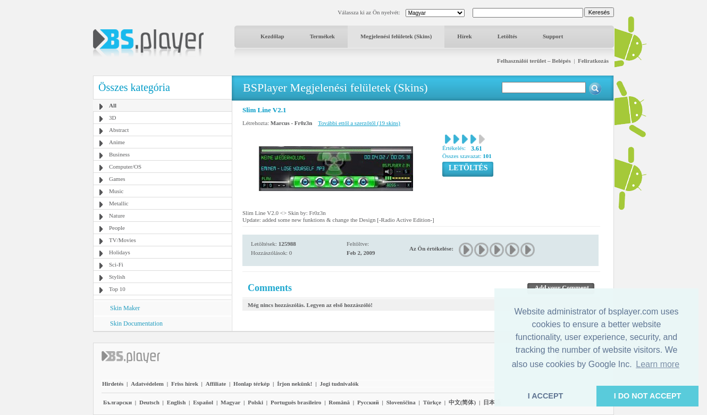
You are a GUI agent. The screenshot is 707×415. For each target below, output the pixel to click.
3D (112, 117)
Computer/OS (125, 166)
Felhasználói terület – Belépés (534, 60)
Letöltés (507, 36)
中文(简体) (462, 402)
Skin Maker (125, 308)
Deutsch (149, 402)
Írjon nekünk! (294, 383)
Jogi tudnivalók (338, 383)
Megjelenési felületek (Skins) (396, 36)
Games (117, 179)
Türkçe (432, 402)
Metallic (119, 203)
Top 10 (117, 289)
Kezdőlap (272, 36)
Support (553, 36)
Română (339, 402)
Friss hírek (184, 383)
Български (117, 402)
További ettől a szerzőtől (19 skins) (359, 123)
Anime (117, 142)
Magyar (230, 402)
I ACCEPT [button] (545, 396)
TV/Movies (122, 240)
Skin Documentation (136, 323)
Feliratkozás (593, 60)
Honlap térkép (251, 383)
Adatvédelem (147, 383)
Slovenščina (401, 402)
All (112, 105)
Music (116, 191)
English (176, 402)
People (117, 228)
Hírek (464, 36)
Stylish (117, 276)
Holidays (119, 252)
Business (119, 154)
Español (203, 402)
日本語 (492, 402)
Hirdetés (112, 383)
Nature (117, 215)
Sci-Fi (116, 264)
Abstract (119, 130)
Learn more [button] (657, 364)
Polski (255, 402)
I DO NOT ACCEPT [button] (647, 396)
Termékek (322, 36)
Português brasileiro (296, 402)
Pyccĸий (368, 402)
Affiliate (216, 383)
